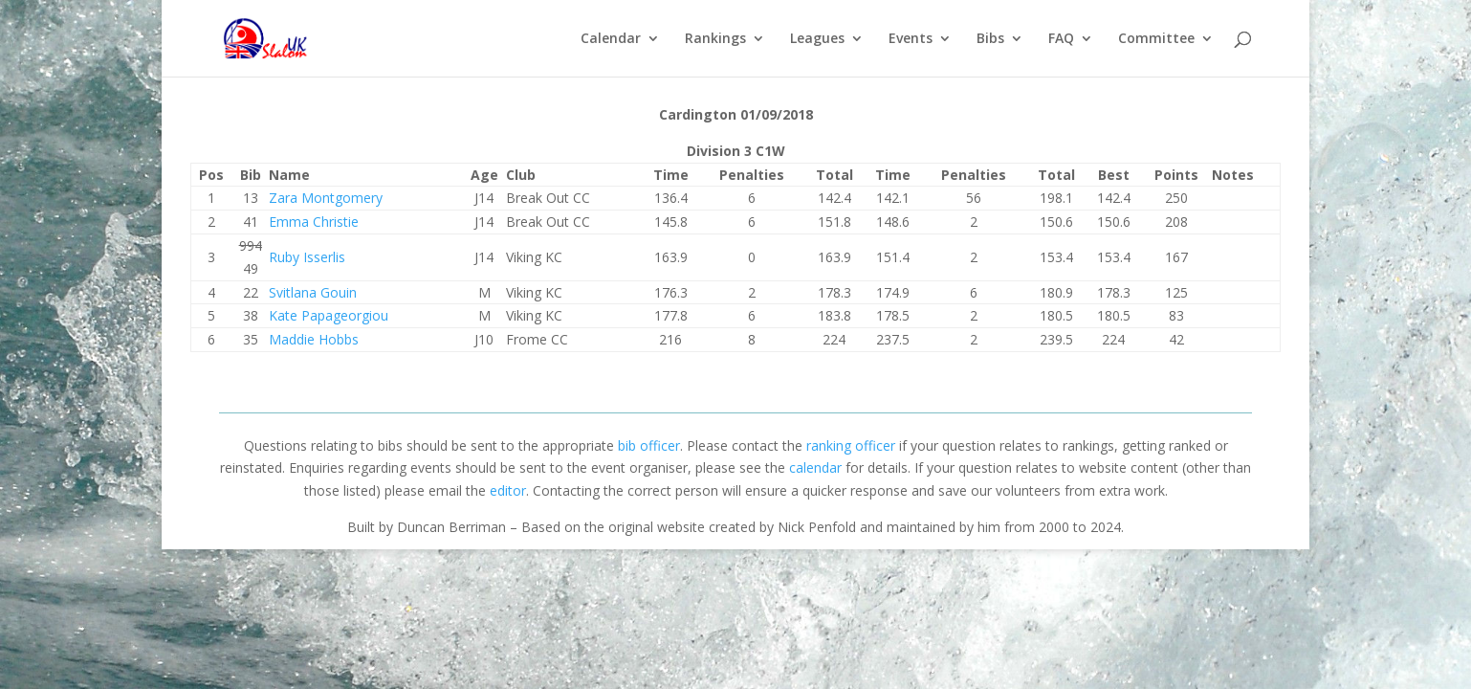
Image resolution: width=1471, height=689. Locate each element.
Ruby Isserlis (307, 257)
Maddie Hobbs (314, 339)
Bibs (990, 39)
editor (508, 490)
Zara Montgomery (326, 198)
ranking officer (850, 445)
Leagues (817, 39)
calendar (815, 467)
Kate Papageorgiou (328, 315)
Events (911, 39)
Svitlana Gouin (313, 292)
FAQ (1061, 39)
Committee (1156, 39)
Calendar (611, 39)
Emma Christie (314, 221)
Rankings (715, 39)
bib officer (649, 445)
